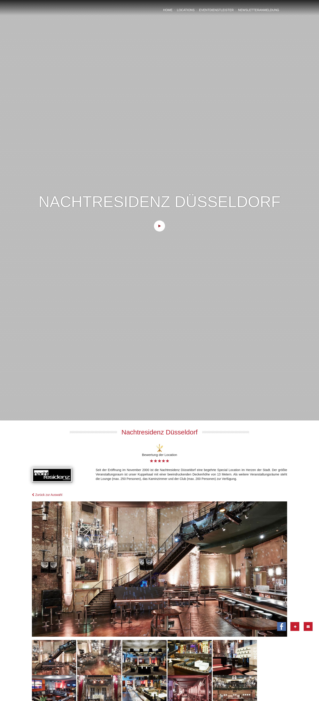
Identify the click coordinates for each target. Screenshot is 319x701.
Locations (186, 10)
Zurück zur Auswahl (47, 454)
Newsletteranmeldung (258, 10)
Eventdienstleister (216, 10)
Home (168, 10)
